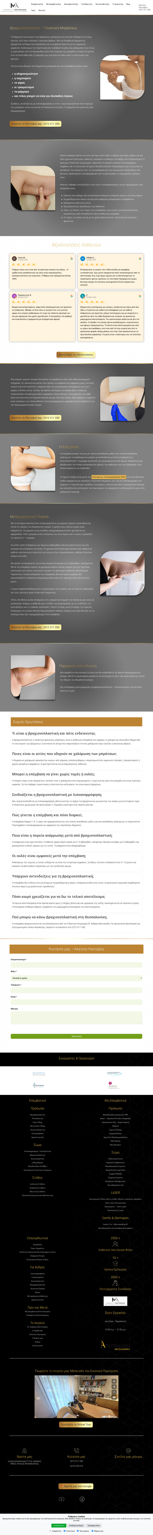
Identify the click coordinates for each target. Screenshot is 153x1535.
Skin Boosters (115, 1145)
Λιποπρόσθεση (38, 1133)
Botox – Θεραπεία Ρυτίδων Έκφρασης (115, 1118)
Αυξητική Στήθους (37, 1184)
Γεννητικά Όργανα (37, 1289)
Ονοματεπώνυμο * (19, 959)
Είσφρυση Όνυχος (37, 1256)
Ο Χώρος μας (37, 1338)
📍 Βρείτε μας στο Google (75, 1486)
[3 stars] (24, 264)
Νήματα (115, 1126)
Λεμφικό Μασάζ (115, 1174)
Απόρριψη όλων (94, 1526)
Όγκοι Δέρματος (37, 1248)
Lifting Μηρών (37, 1163)
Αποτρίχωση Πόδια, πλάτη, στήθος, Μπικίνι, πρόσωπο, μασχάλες (115, 1199)
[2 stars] (19, 264)
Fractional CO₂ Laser (115, 1210)
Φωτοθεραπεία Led (115, 1185)
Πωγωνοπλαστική (37, 1130)
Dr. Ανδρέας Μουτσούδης (37, 1327)
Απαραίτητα (55, 1531)
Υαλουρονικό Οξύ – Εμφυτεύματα (115, 1122)
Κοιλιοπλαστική (37, 1159)
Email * (14, 997)
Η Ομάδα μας (37, 1331)
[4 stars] (29, 264)
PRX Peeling (115, 1141)
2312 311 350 (76, 1461)
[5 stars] (34, 264)
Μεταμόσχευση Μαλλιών (37, 1296)
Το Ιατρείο (117, 4)
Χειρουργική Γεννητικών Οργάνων (38, 1170)
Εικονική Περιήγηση (37, 1334)
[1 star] (14, 264)
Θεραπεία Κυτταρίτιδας (115, 1170)
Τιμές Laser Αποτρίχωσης (115, 1203)
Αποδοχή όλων (58, 1526)
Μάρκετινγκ (97, 1531)
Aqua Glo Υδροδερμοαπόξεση (115, 1137)
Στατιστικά (69, 1531)
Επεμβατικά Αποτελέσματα (37, 1315)
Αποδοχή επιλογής (76, 1526)
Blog (128, 4)
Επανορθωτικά (71, 4)
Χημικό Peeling (115, 1130)
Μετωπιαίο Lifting (37, 1126)
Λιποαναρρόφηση (37, 1274)
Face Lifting (37, 1122)
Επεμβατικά (37, 4)
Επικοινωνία (38, 1346)
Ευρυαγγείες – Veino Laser (115, 1207)
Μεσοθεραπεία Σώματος (115, 1166)
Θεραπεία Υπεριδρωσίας (115, 1181)
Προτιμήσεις (83, 1531)
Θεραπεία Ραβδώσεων (115, 1163)
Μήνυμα (14, 1009)
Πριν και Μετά (102, 4)
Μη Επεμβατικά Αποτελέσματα (37, 1311)
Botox (37, 1292)
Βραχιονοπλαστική (37, 1155)
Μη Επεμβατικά (53, 4)
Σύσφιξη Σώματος (115, 1178)
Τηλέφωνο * (16, 985)
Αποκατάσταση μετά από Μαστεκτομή (37, 1195)
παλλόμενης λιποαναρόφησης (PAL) (109, 477)
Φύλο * (14, 971)
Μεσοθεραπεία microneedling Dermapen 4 (115, 1228)
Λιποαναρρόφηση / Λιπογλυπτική (37, 1151)
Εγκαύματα (37, 1244)
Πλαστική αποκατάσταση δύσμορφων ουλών (37, 1252)
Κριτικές (42, 10)
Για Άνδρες (86, 4)
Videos (37, 1342)
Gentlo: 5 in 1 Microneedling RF (115, 1224)
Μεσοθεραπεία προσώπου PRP (115, 1115)
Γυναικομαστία (37, 1277)
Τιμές (33, 10)
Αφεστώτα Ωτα (37, 1137)
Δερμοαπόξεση (115, 1133)
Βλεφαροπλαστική (37, 1115)
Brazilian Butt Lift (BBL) (37, 1166)
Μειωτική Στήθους (37, 1192)
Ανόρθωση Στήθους (38, 1188)
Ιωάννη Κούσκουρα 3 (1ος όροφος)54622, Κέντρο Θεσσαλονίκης (24, 1462)
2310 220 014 (76, 1466)
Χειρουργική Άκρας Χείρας (37, 1259)
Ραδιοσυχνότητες (115, 1159)
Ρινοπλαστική (37, 1118)
